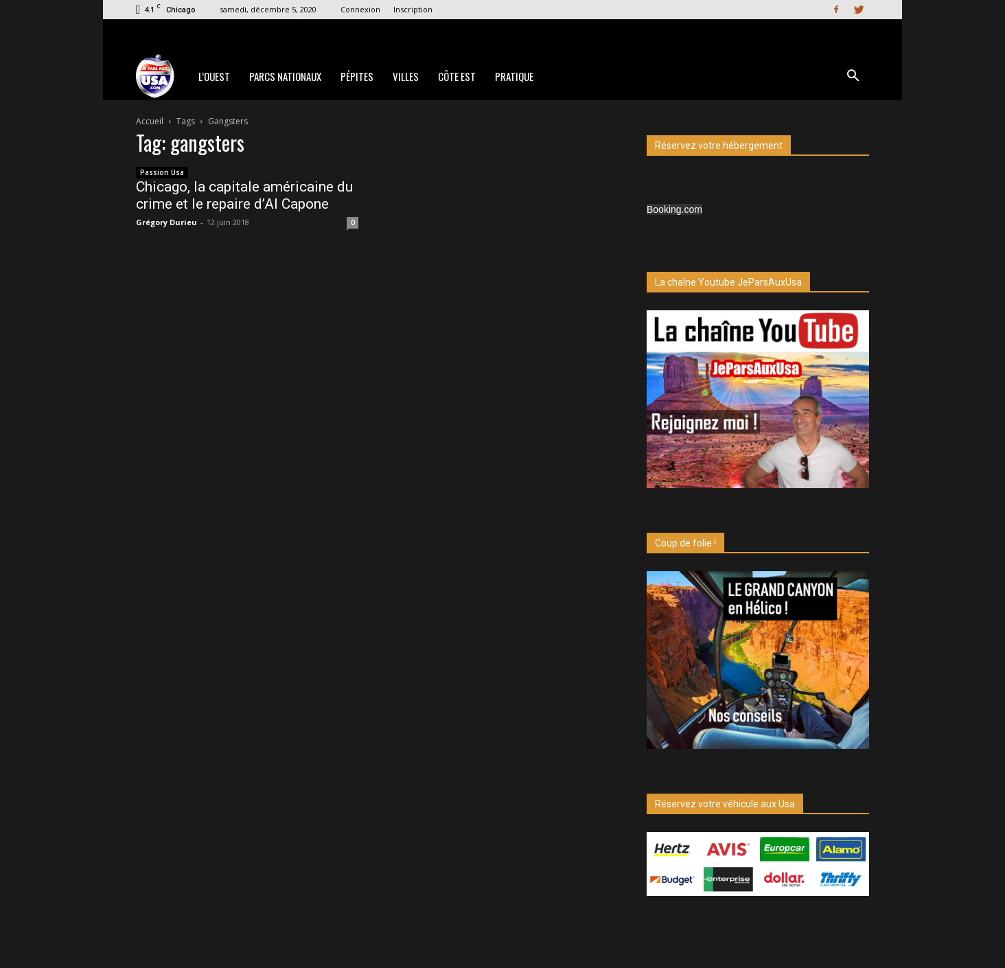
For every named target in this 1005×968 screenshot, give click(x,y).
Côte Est (457, 76)
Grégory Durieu (166, 222)
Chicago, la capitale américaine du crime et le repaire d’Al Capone (244, 195)
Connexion (360, 9)
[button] (852, 77)
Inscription (412, 9)
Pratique (514, 76)
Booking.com (674, 209)
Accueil (149, 121)
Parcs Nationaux (285, 76)
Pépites (356, 76)
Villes (406, 76)
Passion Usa (162, 172)
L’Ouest (214, 76)
